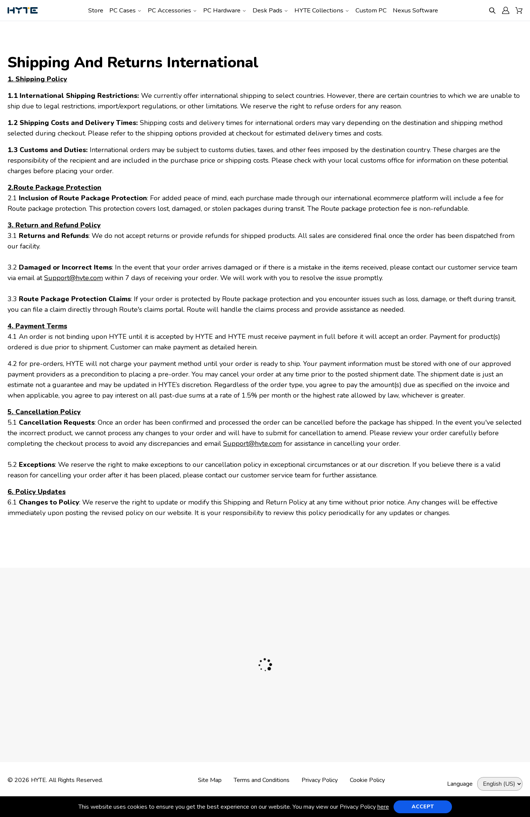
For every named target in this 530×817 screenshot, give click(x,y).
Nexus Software (415, 10)
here (383, 807)
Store (95, 10)
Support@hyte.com (73, 277)
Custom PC (371, 10)
